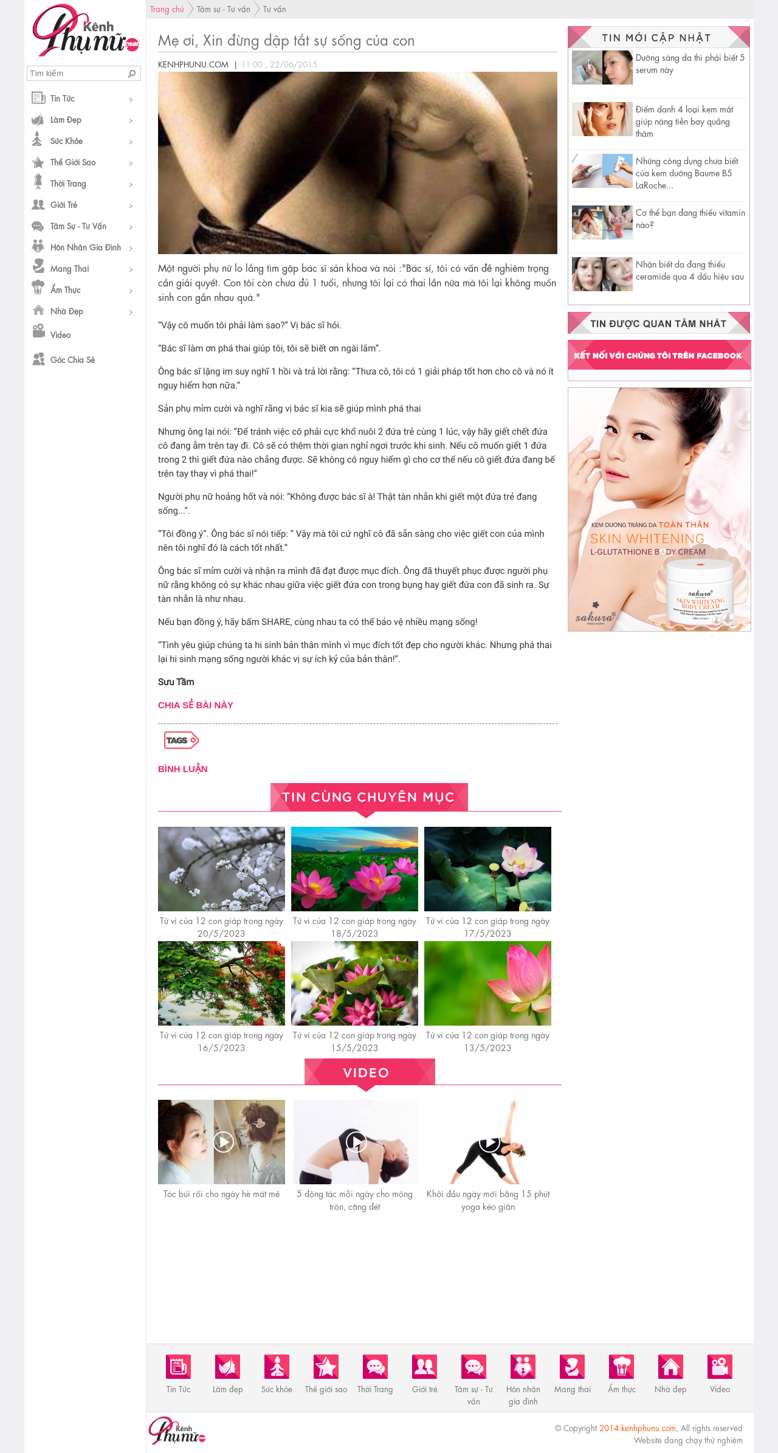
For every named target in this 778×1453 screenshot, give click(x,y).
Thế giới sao (72, 161)
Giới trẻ (63, 204)
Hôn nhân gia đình (85, 246)
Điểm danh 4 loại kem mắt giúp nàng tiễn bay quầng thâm (684, 120)
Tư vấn (274, 8)
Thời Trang (68, 183)
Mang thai (69, 268)
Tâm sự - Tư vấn (78, 225)
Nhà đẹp (66, 310)
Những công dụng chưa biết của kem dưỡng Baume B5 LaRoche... (687, 172)
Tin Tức (62, 97)
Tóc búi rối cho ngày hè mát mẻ (222, 1192)
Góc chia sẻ (72, 359)
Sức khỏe (66, 140)
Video (60, 334)
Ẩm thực (65, 289)
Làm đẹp (65, 119)
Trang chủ (167, 8)
